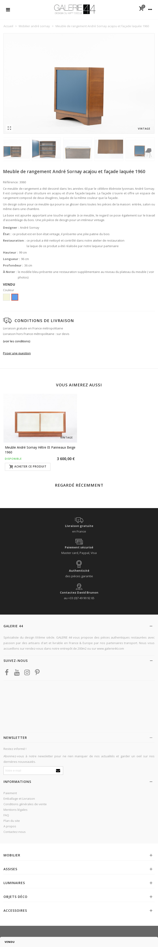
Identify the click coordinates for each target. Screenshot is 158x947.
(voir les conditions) (16, 341)
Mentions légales (15, 810)
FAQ (6, 815)
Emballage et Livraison (19, 798)
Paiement (10, 793)
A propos (9, 826)
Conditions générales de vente (25, 804)
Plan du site (11, 821)
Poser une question (17, 353)
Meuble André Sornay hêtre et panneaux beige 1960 (40, 449)
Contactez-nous (14, 832)
